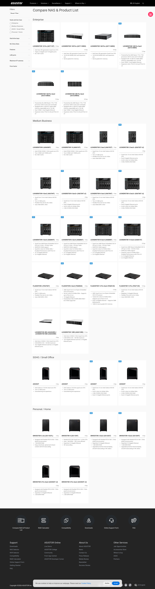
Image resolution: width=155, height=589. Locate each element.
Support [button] (68, 3)
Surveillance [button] (57, 3)
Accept (116, 583)
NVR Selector (14, 553)
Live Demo (48, 546)
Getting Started (15, 565)
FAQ (11, 568)
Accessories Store (120, 549)
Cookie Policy (86, 583)
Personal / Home (16, 32)
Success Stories (84, 565)
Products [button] (34, 3)
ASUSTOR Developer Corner (54, 559)
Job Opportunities (120, 546)
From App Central (50, 556)
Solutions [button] (45, 3)
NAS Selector (14, 549)
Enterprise (14, 23)
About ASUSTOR (85, 546)
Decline (107, 583)
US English (135, 3)
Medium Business (16, 26)
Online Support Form (17, 562)
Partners (117, 559)
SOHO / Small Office (17, 29)
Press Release (84, 556)
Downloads (14, 546)
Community (48, 553)
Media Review (84, 559)
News (81, 549)
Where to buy (118, 553)
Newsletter (83, 562)
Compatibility (14, 556)
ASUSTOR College (50, 549)
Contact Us (83, 553)
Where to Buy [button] (80, 3)
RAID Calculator (15, 559)
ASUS (116, 556)
